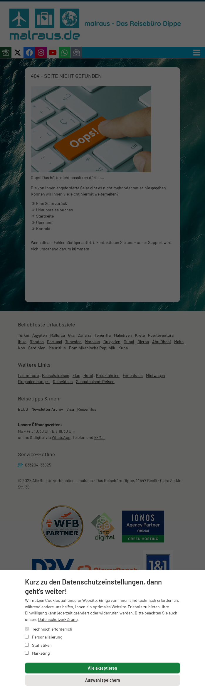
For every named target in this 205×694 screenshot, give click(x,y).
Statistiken (38, 645)
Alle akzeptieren (102, 668)
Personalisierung (43, 636)
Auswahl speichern (102, 680)
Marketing (37, 653)
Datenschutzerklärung (58, 619)
